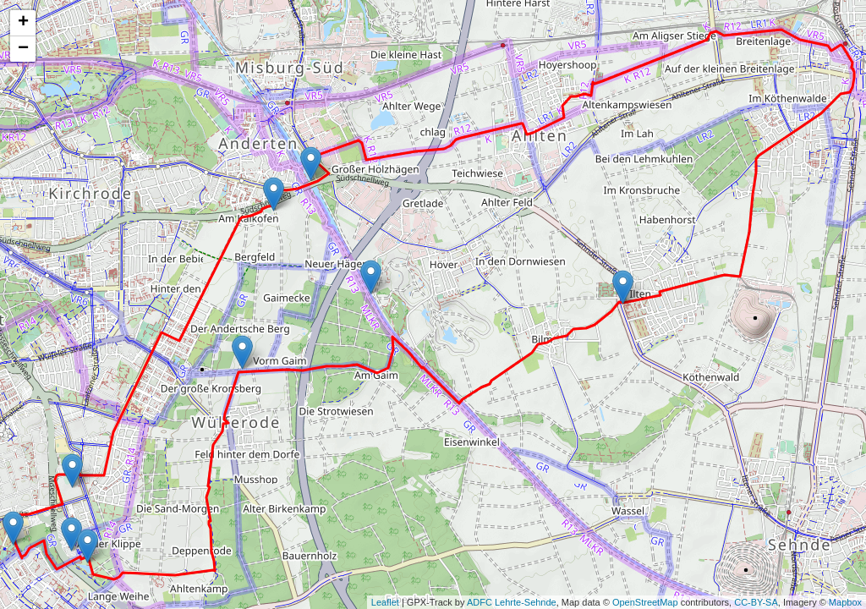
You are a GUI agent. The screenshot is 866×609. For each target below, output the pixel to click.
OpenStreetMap (645, 602)
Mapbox (845, 602)
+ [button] (23, 23)
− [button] (23, 49)
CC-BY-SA (756, 602)
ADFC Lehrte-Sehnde (511, 602)
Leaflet (385, 602)
